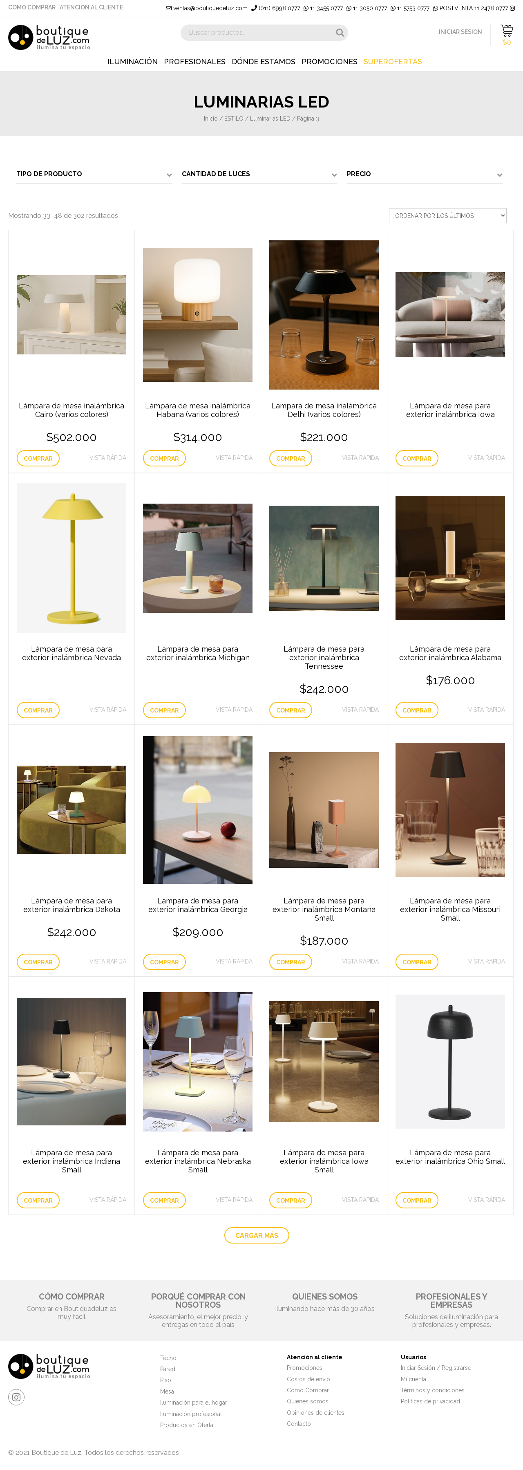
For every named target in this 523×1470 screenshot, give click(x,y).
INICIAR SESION (460, 32)
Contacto (299, 1424)
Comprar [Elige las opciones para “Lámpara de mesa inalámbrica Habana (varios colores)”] (164, 458)
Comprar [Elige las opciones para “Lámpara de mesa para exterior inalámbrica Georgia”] (164, 962)
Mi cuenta (413, 1379)
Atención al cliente (91, 7)
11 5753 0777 (410, 8)
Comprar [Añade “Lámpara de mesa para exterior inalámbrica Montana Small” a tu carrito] (290, 962)
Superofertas (393, 61)
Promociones (330, 61)
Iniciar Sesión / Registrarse (436, 1368)
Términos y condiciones (433, 1390)
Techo (168, 1358)
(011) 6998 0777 (275, 8)
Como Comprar (32, 7)
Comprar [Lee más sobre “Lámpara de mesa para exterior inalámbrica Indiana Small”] (38, 1200)
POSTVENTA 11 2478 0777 (470, 8)
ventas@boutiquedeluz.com (207, 8)
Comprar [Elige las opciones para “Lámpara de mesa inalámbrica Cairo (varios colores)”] (38, 458)
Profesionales (195, 61)
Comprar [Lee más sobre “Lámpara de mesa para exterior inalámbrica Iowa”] (416, 458)
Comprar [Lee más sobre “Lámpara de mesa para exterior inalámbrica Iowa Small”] (290, 1200)
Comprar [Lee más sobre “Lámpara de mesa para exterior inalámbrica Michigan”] (164, 710)
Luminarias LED (270, 118)
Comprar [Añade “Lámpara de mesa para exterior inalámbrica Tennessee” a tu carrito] (290, 710)
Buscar (340, 33)
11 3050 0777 (366, 8)
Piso (165, 1380)
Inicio (211, 118)
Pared (167, 1369)
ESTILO (234, 118)
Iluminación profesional (191, 1414)
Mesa (167, 1391)
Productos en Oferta (186, 1425)
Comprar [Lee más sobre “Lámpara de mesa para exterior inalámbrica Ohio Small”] (416, 1200)
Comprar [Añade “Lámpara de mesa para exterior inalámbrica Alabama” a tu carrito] (416, 710)
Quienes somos (308, 1401)
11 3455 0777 (323, 8)
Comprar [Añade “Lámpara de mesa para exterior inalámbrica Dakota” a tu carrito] (38, 962)
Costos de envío (308, 1379)
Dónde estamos (263, 61)
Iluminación (132, 61)
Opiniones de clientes (315, 1412)
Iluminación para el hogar (193, 1402)
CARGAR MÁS (256, 1235)
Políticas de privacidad (430, 1401)
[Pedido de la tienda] (448, 215)
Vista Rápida (107, 458)
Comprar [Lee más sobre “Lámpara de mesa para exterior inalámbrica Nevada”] (38, 710)
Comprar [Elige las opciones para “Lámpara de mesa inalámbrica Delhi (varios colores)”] (290, 458)
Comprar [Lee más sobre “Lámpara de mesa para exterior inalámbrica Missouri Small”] (416, 962)
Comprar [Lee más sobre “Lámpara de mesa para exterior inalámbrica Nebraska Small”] (164, 1200)
